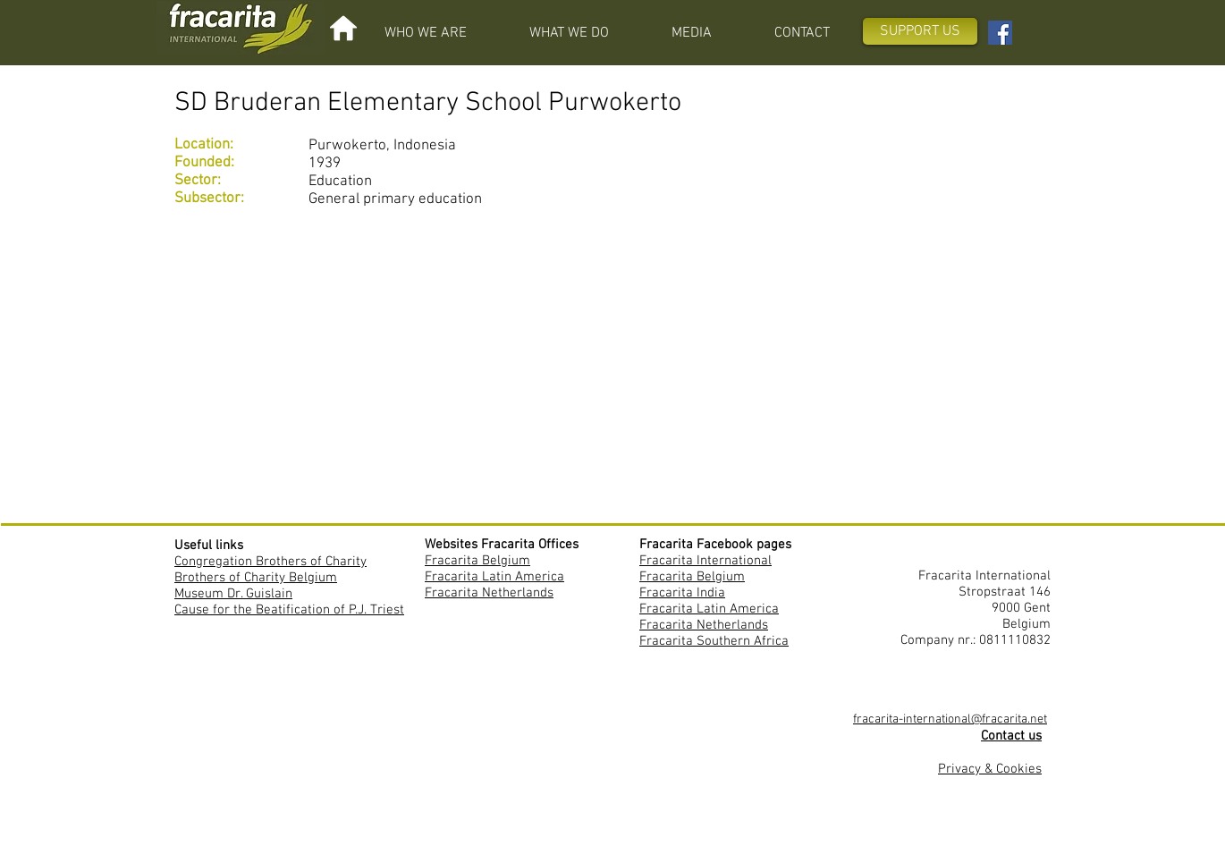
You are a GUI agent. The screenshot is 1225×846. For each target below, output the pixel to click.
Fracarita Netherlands (489, 593)
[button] (425, 33)
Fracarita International (705, 561)
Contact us (1011, 736)
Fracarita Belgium (477, 561)
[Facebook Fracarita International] (1000, 33)
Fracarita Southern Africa (714, 641)
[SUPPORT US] (920, 31)
